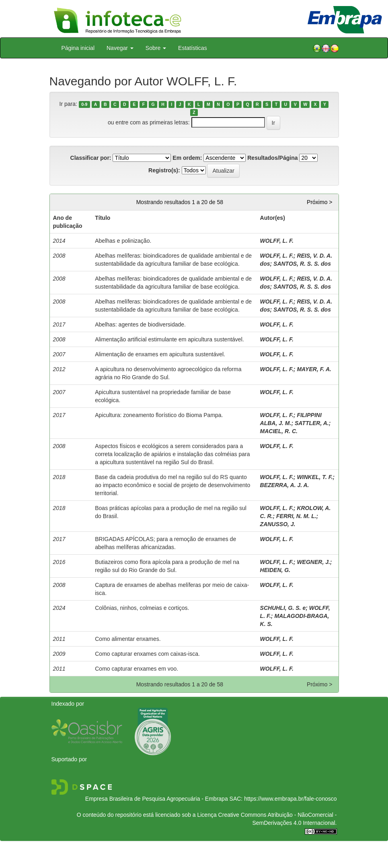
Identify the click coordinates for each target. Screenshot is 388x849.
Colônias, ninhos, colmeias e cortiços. (142, 608)
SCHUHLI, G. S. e (283, 608)
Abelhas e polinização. (123, 241)
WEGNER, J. (313, 562)
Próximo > (319, 202)
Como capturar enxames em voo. (136, 668)
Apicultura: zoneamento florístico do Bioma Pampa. (159, 415)
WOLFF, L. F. (277, 241)
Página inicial (78, 48)
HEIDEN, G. (275, 570)
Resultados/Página (272, 158)
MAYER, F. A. (314, 369)
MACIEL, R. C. (279, 431)
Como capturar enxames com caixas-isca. (147, 654)
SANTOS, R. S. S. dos (302, 263)
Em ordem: (187, 158)
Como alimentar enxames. (127, 639)
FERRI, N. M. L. (296, 516)
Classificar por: (90, 158)
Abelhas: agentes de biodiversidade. (140, 324)
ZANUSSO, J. (278, 524)
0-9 (84, 104)
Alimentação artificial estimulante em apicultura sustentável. (169, 339)
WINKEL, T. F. (315, 477)
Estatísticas (192, 48)
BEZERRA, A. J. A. (284, 485)
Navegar (120, 48)
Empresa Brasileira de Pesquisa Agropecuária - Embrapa (156, 798)
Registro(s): (164, 170)
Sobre (156, 48)
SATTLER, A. (312, 423)
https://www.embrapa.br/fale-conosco (290, 798)
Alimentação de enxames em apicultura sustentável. (160, 354)
